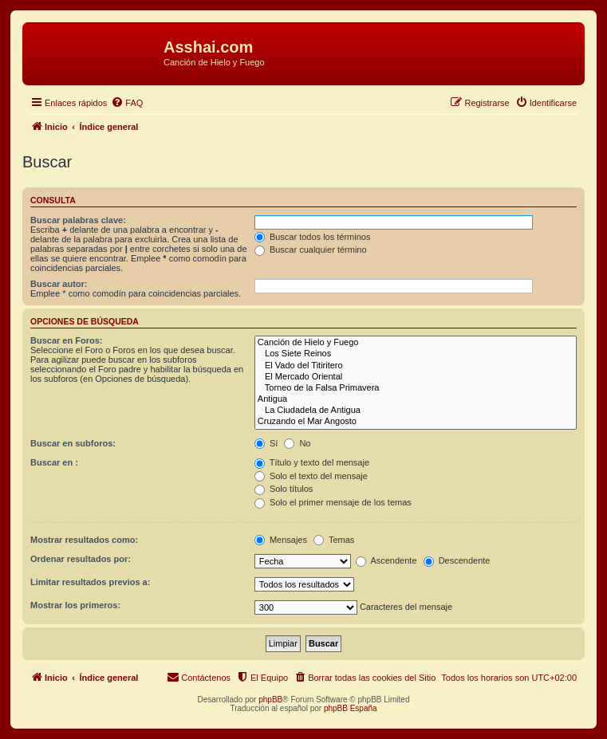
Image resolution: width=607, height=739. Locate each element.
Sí (266, 443)
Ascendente (386, 560)
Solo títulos (283, 488)
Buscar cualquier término (310, 249)
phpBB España (350, 708)
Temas (333, 539)
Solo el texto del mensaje (311, 476)
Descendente (457, 560)
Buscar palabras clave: (78, 220)
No (297, 443)
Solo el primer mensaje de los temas (333, 502)
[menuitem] (127, 102)
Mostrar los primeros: (75, 605)
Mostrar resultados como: (84, 539)
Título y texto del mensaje (311, 462)
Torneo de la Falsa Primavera (415, 388)
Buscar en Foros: (66, 340)
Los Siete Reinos (415, 354)
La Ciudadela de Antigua (415, 410)
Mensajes (280, 539)
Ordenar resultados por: (80, 559)
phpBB (270, 699)
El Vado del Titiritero (415, 365)
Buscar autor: (59, 284)
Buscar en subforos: (73, 443)
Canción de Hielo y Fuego (415, 342)
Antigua (415, 399)
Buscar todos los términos (312, 237)
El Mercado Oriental (415, 377)
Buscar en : (54, 462)
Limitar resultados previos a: (90, 582)
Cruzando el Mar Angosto (415, 421)
